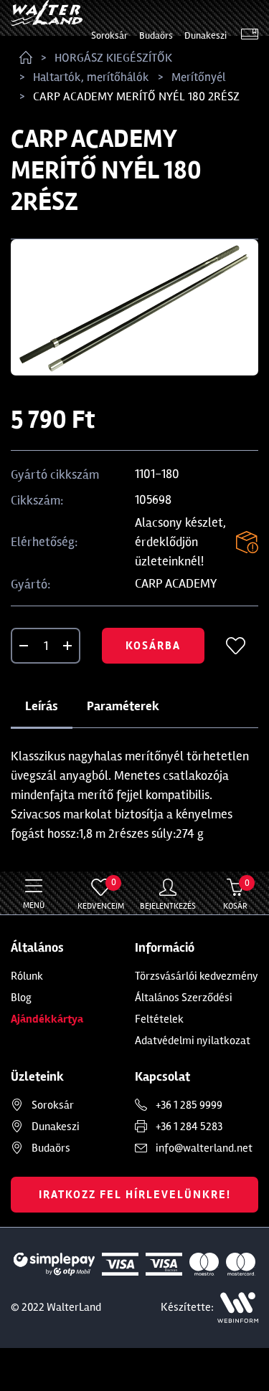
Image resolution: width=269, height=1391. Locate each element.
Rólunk (27, 976)
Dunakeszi (205, 35)
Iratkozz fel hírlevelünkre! (135, 1194)
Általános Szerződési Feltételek (183, 1008)
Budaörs (156, 35)
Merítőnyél (198, 77)
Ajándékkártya (47, 1019)
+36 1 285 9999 (189, 1105)
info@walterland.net (204, 1148)
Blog (21, 997)
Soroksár (109, 35)
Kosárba (153, 646)
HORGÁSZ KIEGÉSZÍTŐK (113, 58)
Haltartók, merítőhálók (91, 77)
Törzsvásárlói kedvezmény (196, 976)
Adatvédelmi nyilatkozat (192, 1040)
